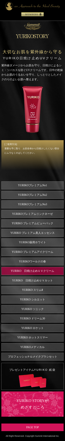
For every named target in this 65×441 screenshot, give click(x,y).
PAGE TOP (32, 427)
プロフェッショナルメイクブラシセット (32, 356)
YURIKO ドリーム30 (32, 318)
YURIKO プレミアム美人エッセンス (32, 232)
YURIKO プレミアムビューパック (32, 223)
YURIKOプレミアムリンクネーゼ (32, 213)
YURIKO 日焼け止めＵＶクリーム (32, 270)
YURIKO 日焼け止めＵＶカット (32, 280)
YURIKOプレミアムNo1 (32, 185)
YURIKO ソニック (32, 309)
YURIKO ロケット (32, 328)
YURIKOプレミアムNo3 (32, 204)
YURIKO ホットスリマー (32, 337)
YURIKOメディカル (32, 347)
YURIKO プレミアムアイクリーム (32, 251)
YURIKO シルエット (32, 299)
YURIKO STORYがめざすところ (32, 404)
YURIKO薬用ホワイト (32, 242)
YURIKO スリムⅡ (32, 289)
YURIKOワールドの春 (32, 261)
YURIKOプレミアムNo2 (32, 194)
